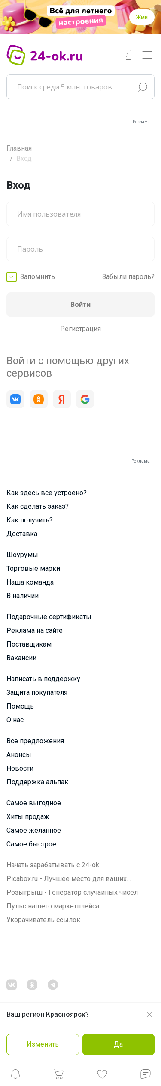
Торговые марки (33, 568)
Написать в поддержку (43, 679)
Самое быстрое (31, 844)
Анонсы (18, 755)
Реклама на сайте (34, 630)
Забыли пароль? (128, 277)
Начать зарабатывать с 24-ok (52, 865)
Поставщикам (29, 644)
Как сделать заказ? (37, 506)
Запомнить (37, 277)
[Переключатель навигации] (147, 55)
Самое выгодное (33, 803)
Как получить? (29, 520)
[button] (15, 1076)
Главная (19, 148)
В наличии (22, 596)
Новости (19, 768)
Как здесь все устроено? (46, 493)
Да (118, 1044)
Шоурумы (22, 555)
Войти (80, 304)
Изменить (43, 1044)
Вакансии (21, 658)
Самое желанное (33, 830)
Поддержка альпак (37, 782)
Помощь (20, 706)
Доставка (21, 534)
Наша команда (30, 582)
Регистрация (80, 329)
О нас (15, 720)
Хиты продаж (27, 817)
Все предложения (35, 741)
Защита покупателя (36, 692)
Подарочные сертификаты (48, 617)
